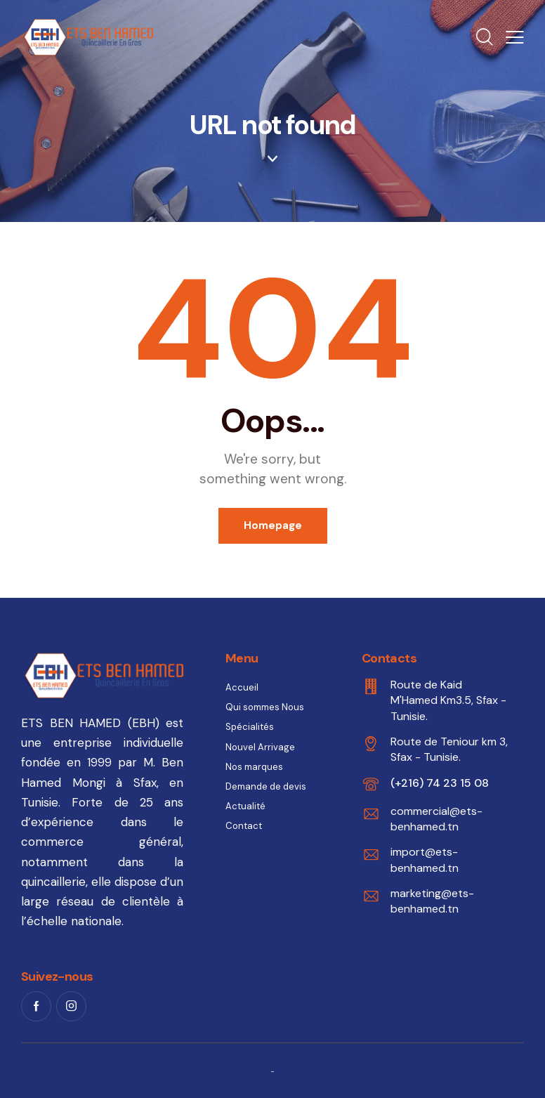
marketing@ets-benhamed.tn (432, 901)
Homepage (273, 525)
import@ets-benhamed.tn (424, 859)
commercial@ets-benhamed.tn (436, 819)
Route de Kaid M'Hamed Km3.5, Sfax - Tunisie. (448, 700)
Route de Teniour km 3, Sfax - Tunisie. (449, 749)
